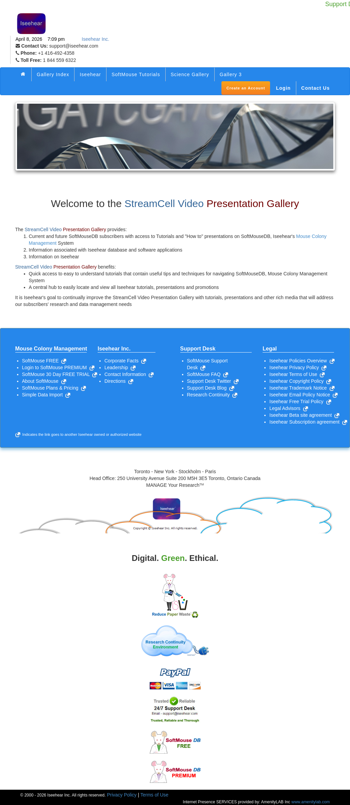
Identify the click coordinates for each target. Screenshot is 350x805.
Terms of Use (154, 795)
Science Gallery (190, 74)
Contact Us (315, 88)
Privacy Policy (121, 795)
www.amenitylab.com (310, 802)
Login (283, 88)
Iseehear (90, 74)
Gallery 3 (231, 74)
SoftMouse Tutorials (136, 74)
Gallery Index (53, 74)
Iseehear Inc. (95, 39)
